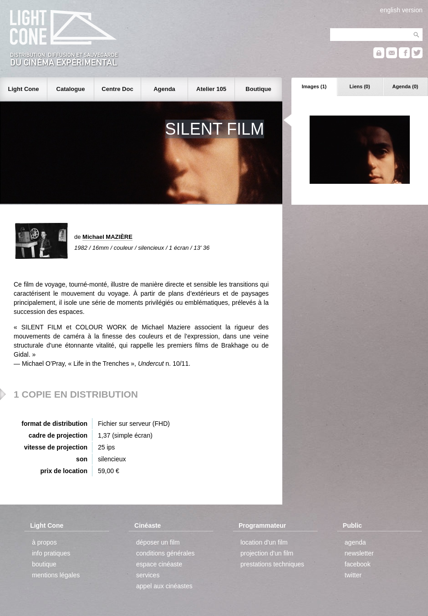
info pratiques (51, 553)
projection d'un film (266, 553)
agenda (355, 542)
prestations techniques (272, 564)
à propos (44, 542)
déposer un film (158, 542)
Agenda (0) (405, 86)
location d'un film (264, 542)
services (147, 575)
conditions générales (165, 553)
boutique (44, 564)
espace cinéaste (159, 564)
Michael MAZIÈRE (107, 236)
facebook (358, 564)
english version (401, 10)
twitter (353, 575)
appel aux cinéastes (164, 586)
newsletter (359, 553)
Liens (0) (359, 86)
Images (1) (314, 86)
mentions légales (56, 575)
